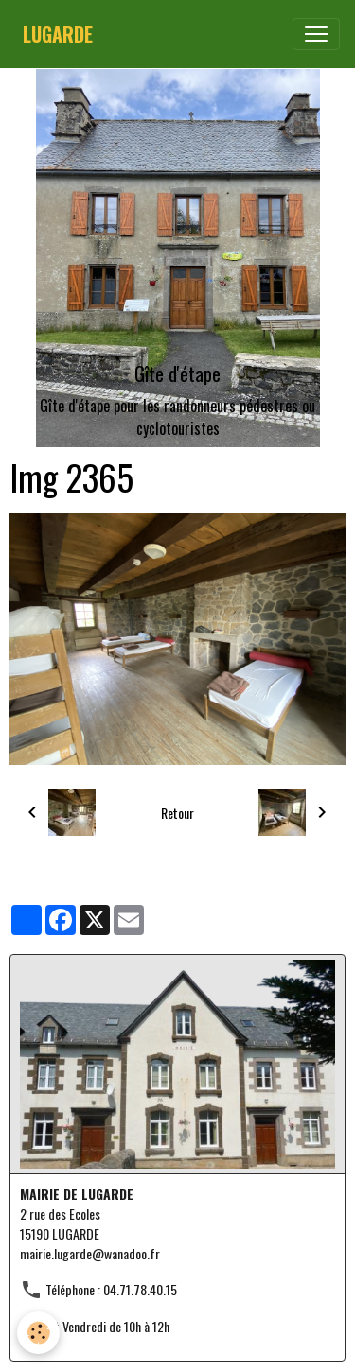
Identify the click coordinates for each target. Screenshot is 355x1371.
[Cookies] (38, 1332)
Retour (177, 813)
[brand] (57, 34)
